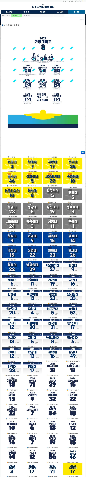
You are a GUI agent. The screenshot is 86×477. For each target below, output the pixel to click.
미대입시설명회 (70, 1)
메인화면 (64, 1)
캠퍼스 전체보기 (78, 1)
